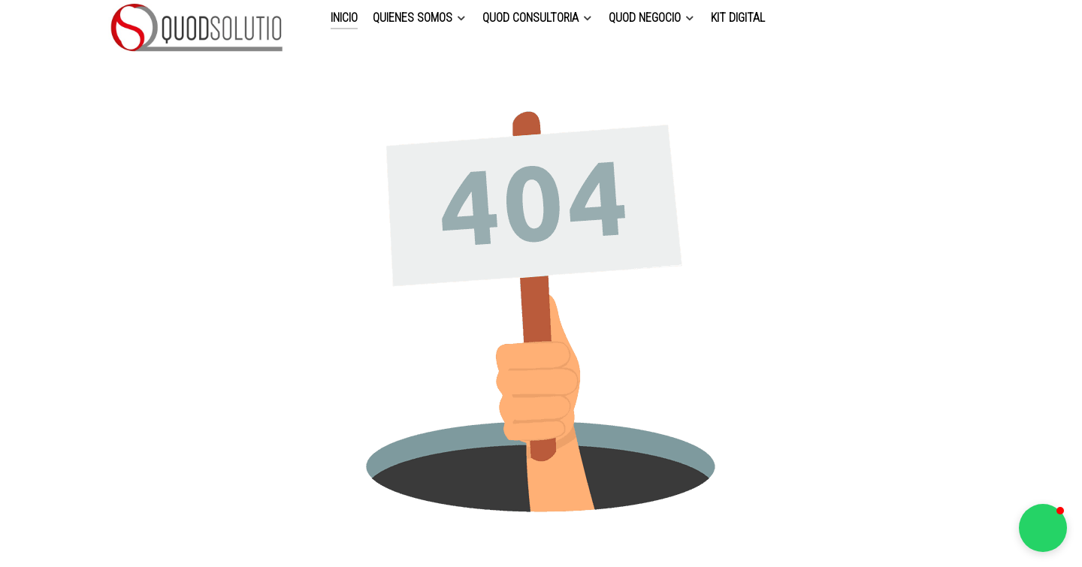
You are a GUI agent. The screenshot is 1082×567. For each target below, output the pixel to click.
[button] (1043, 528)
